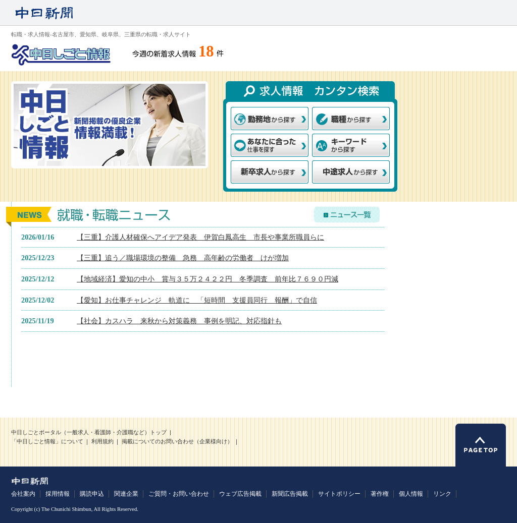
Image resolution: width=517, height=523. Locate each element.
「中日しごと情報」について (47, 441)
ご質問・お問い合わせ (178, 493)
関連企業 (126, 493)
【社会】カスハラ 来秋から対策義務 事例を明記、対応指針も (179, 321)
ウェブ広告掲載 (240, 493)
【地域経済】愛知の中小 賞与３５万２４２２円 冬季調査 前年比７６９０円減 (207, 279)
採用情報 (57, 493)
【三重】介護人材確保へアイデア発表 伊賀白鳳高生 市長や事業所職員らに (200, 237)
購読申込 (92, 493)
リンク (442, 493)
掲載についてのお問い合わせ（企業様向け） (177, 441)
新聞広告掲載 (290, 493)
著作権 (380, 493)
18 (206, 51)
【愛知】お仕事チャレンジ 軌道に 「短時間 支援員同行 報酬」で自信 (197, 300)
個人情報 (411, 493)
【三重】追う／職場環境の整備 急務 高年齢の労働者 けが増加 (183, 258)
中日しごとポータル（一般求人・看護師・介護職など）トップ (89, 432)
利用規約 (102, 441)
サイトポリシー (339, 493)
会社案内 (23, 493)
